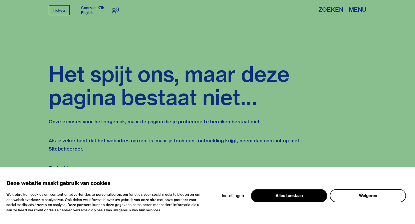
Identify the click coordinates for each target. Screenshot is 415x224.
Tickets (59, 10)
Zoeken (330, 10)
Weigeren (368, 195)
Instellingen (233, 195)
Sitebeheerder (65, 149)
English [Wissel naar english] (87, 12)
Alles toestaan (289, 195)
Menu (357, 10)
